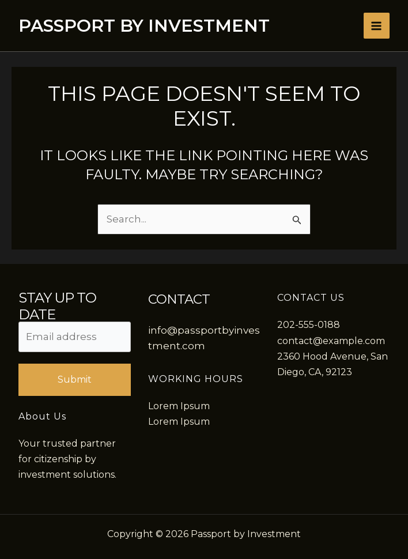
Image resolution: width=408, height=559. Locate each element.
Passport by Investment (144, 25)
